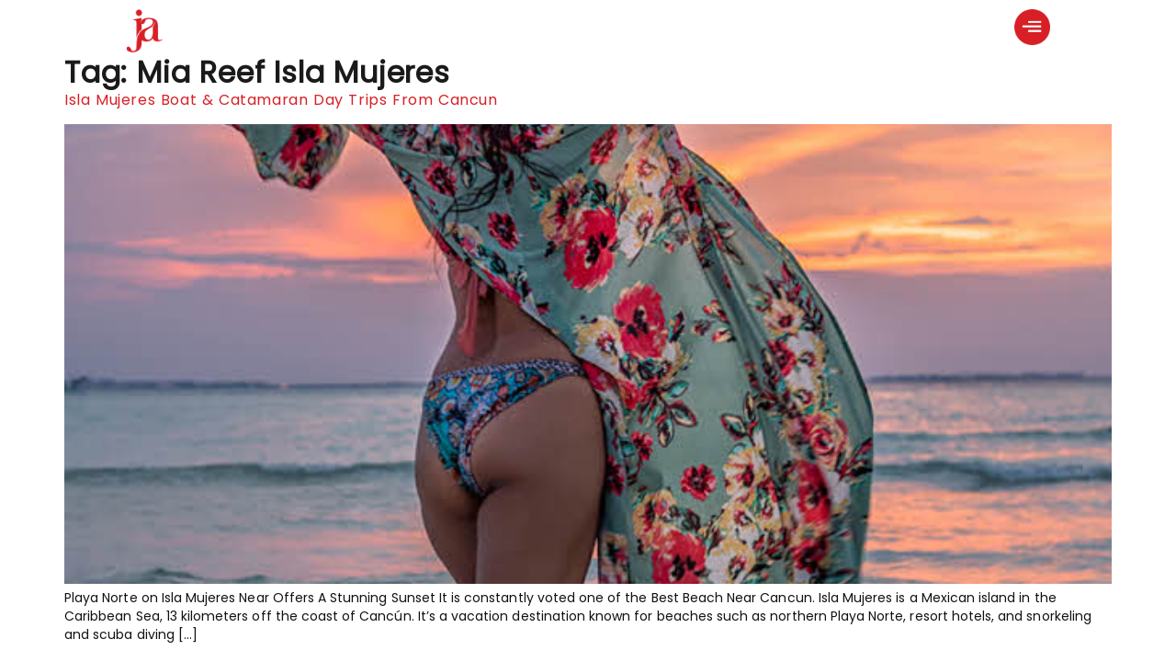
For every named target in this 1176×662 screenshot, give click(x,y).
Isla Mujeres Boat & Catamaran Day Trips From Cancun (281, 99)
